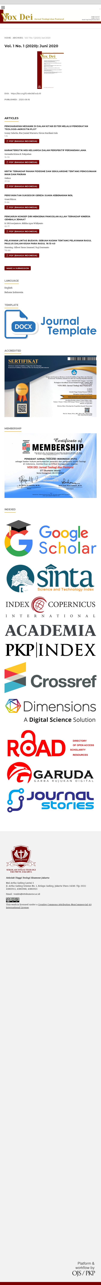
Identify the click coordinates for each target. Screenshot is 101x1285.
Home (8, 38)
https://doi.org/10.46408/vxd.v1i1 (26, 93)
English (9, 287)
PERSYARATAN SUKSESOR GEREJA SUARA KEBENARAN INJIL (39, 195)
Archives (18, 38)
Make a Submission (17, 268)
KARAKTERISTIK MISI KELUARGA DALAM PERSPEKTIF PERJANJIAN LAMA (45, 150)
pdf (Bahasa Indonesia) (23, 141)
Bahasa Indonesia (14, 292)
